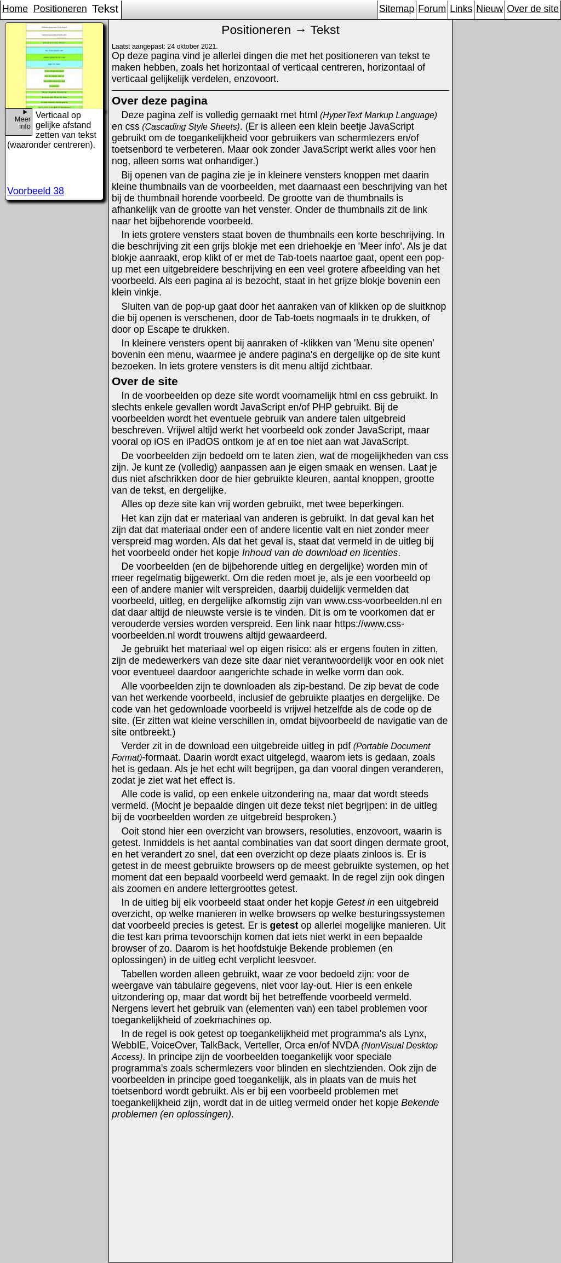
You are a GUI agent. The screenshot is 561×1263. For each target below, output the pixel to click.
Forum (432, 8)
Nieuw (489, 8)
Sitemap (397, 8)
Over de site (533, 8)
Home (15, 8)
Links (461, 8)
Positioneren (60, 8)
